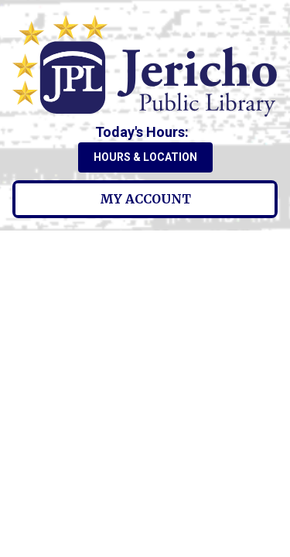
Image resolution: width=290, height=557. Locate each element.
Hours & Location (145, 157)
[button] (145, 131)
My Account (145, 199)
